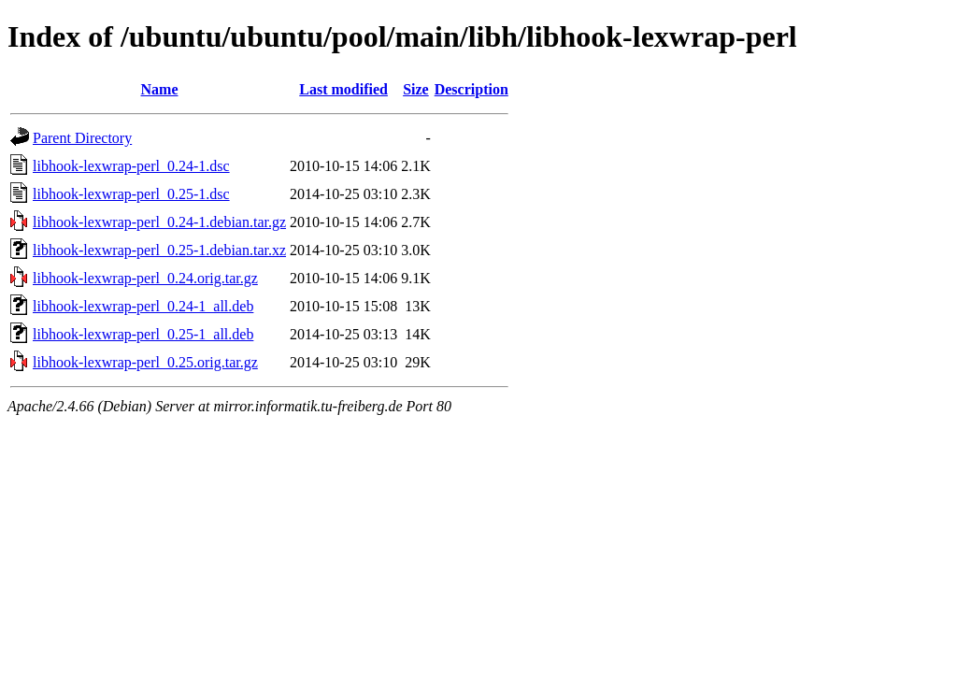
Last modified (343, 89)
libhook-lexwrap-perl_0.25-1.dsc (131, 194)
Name (160, 89)
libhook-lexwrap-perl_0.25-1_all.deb (143, 334)
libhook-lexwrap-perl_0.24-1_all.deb (143, 306)
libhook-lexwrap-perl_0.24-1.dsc (131, 166)
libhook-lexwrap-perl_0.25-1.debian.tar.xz (159, 250)
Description (471, 89)
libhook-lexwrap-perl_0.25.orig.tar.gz (145, 362)
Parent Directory (82, 138)
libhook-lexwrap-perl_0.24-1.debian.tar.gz (159, 222)
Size (416, 89)
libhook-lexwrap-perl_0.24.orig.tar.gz (145, 278)
